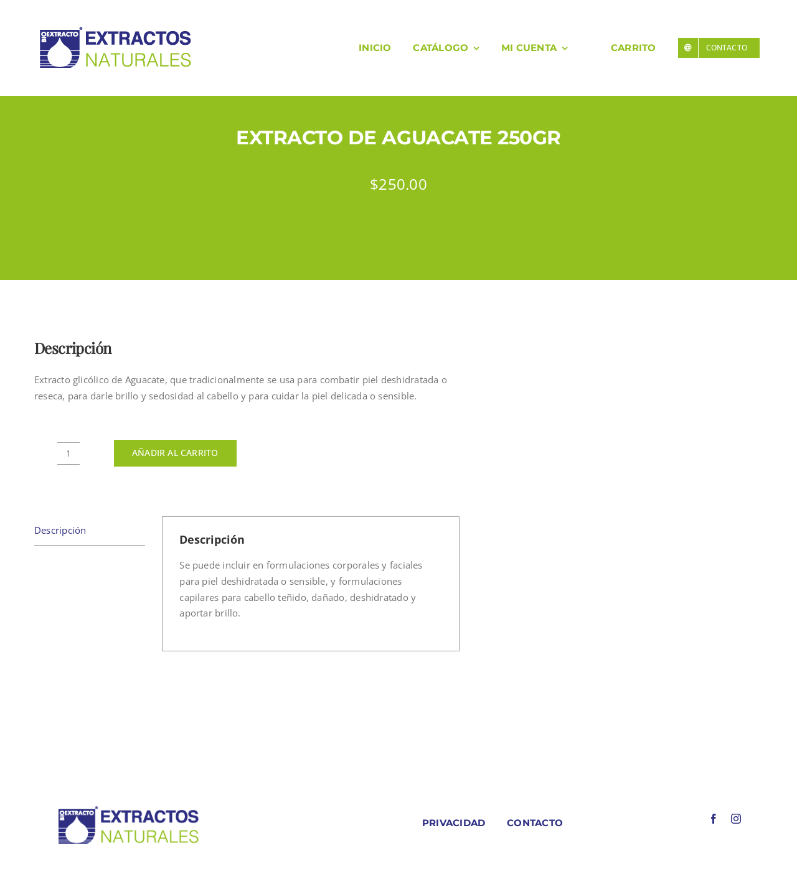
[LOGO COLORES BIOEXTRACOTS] (128, 809)
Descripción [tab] (60, 530)
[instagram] (736, 819)
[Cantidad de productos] (68, 453)
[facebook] (714, 819)
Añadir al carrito (175, 452)
